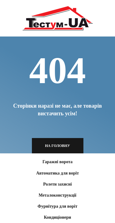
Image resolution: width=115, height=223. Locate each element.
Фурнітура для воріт (58, 206)
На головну (57, 146)
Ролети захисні (57, 184)
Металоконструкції (57, 195)
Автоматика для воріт (57, 173)
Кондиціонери (57, 217)
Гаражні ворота (57, 162)
